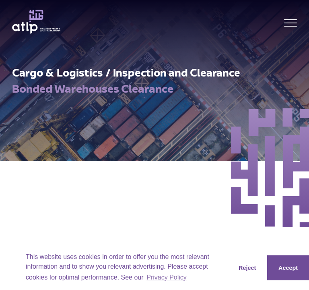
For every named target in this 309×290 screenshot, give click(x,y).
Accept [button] (288, 268)
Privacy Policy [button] (166, 277)
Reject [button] (247, 268)
